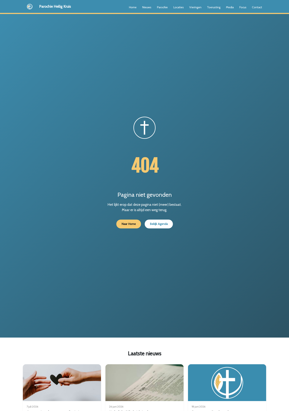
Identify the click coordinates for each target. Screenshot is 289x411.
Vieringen (195, 7)
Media (230, 7)
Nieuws (146, 7)
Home (133, 7)
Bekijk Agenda (159, 224)
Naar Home (128, 224)
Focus (242, 7)
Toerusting (213, 7)
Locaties (178, 7)
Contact (257, 7)
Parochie (162, 7)
